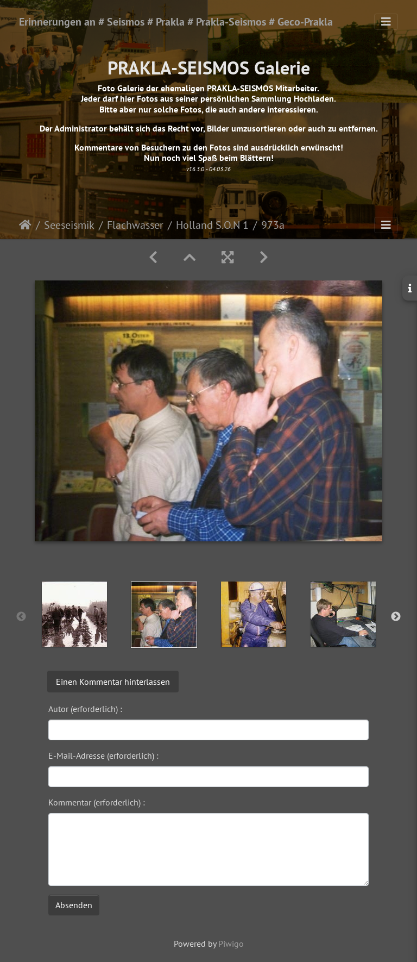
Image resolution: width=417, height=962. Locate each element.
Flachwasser (135, 225)
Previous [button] (21, 616)
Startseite (25, 225)
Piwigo (231, 943)
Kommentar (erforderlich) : (96, 802)
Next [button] (395, 616)
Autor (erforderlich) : (85, 708)
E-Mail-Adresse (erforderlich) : (103, 755)
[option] (74, 614)
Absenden (73, 904)
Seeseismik (69, 225)
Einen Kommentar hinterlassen (113, 681)
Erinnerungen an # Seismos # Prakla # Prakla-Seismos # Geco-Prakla (176, 22)
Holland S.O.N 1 (212, 225)
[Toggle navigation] (386, 22)
